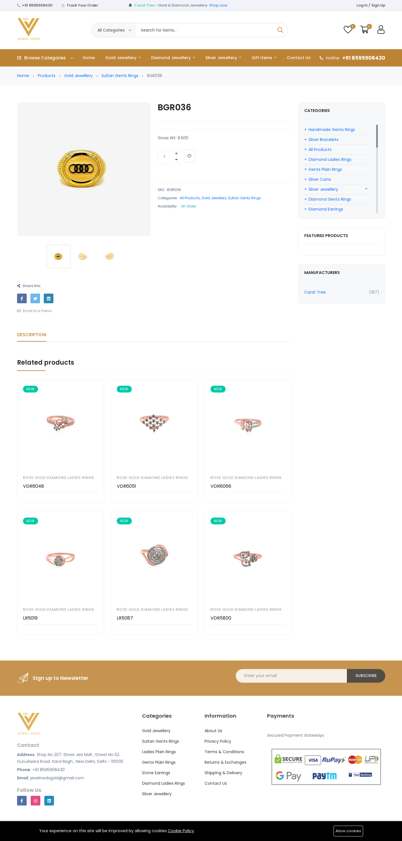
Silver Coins (320, 179)
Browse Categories (45, 58)
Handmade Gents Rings (332, 129)
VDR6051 (126, 486)
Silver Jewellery (223, 58)
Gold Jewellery (123, 58)
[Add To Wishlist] (189, 156)
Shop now (218, 5)
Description (31, 334)
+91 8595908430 (37, 5)
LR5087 (125, 618)
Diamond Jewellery (173, 58)
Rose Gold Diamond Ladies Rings (58, 477)
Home (89, 58)
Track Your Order (82, 5)
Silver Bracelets (323, 139)
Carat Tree (315, 292)
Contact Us (299, 58)
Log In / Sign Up (371, 5)
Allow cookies (348, 831)
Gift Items (264, 58)
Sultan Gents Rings (119, 75)
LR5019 (30, 618)
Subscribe (366, 675)
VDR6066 (221, 486)
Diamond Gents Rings (330, 199)
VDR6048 (33, 486)
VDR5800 (221, 618)
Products (46, 75)
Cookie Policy (181, 831)
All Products (190, 198)
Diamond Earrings (326, 209)
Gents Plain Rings (325, 169)
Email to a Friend (34, 310)
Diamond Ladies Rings (330, 159)
